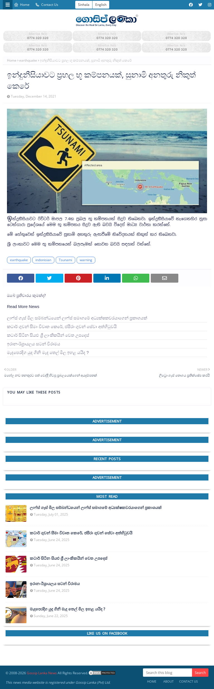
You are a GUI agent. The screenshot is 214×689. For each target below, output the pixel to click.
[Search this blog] (167, 672)
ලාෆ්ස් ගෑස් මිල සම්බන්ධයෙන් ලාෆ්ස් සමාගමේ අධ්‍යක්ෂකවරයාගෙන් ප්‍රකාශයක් (77, 318)
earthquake (28, 60)
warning (86, 260)
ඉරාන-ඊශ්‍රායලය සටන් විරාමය (33, 343)
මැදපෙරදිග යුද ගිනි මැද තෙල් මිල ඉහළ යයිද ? (48, 352)
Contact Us (46, 4)
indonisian (43, 260)
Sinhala (83, 4)
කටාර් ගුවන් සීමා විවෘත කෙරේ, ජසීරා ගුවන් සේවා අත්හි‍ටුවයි (62, 326)
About (168, 681)
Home (22, 4)
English (100, 4)
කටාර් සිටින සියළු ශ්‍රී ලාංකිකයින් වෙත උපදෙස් (48, 335)
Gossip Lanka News (42, 673)
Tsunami (65, 260)
